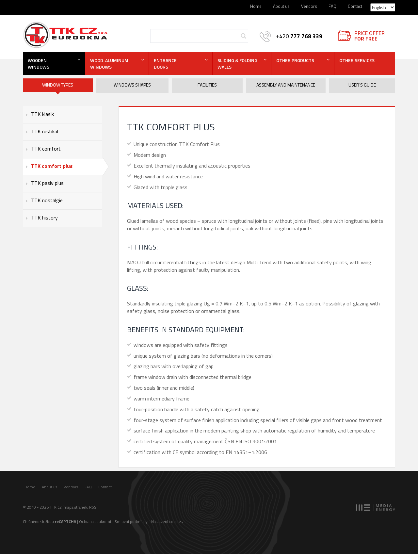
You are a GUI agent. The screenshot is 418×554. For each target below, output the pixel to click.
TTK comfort (46, 149)
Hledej (243, 36)
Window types (57, 84)
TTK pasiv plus (47, 183)
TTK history (44, 217)
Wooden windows (38, 63)
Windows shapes (132, 84)
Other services (357, 60)
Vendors (309, 6)
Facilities (207, 84)
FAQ (332, 6)
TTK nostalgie (47, 200)
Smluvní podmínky (131, 521)
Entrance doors (165, 63)
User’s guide (362, 84)
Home (256, 6)
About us (281, 6)
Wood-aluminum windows (109, 63)
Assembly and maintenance (285, 84)
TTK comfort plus (51, 166)
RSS (92, 507)
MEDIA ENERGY (375, 507)
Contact (355, 6)
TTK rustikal (44, 131)
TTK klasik (42, 114)
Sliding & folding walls (237, 63)
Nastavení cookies (167, 521)
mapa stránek (75, 507)
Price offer (369, 35)
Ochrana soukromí (95, 521)
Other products (295, 60)
